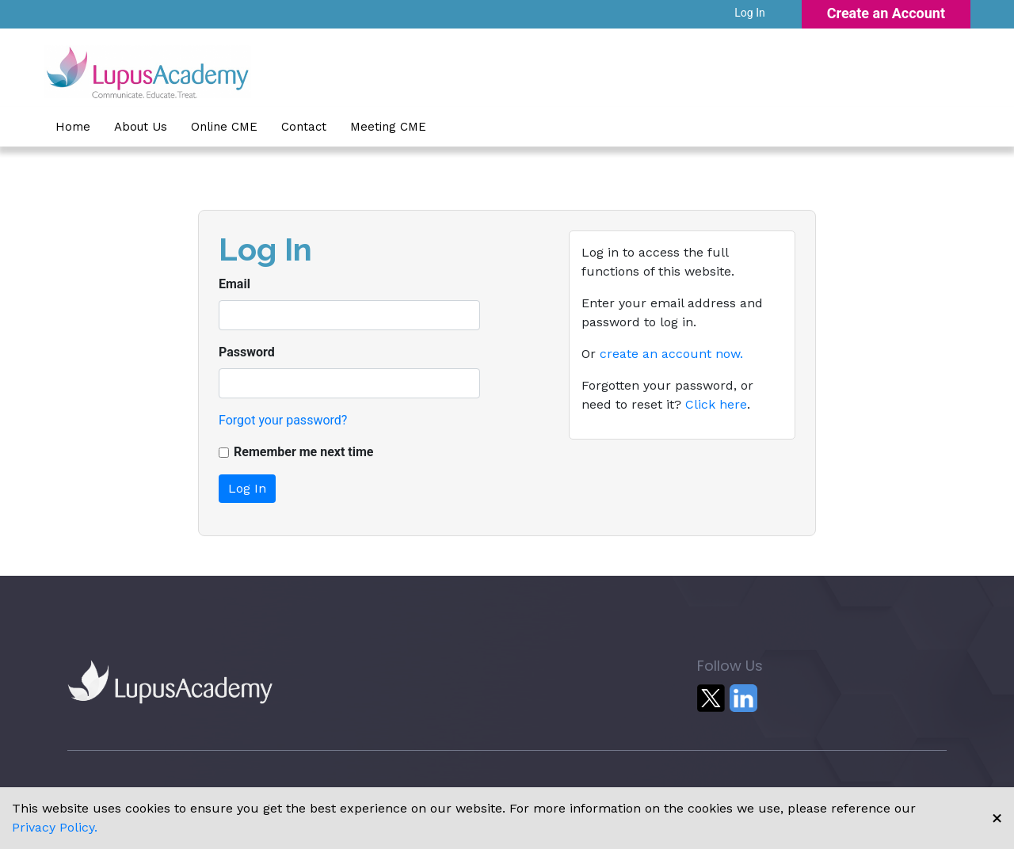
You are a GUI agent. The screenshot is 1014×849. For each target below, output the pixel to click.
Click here (716, 404)
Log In (749, 12)
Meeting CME (388, 127)
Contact (303, 127)
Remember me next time (304, 451)
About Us (140, 127)
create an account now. (671, 353)
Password (247, 352)
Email (234, 283)
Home (72, 127)
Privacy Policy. (54, 827)
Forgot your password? (283, 420)
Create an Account (886, 13)
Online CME (224, 127)
